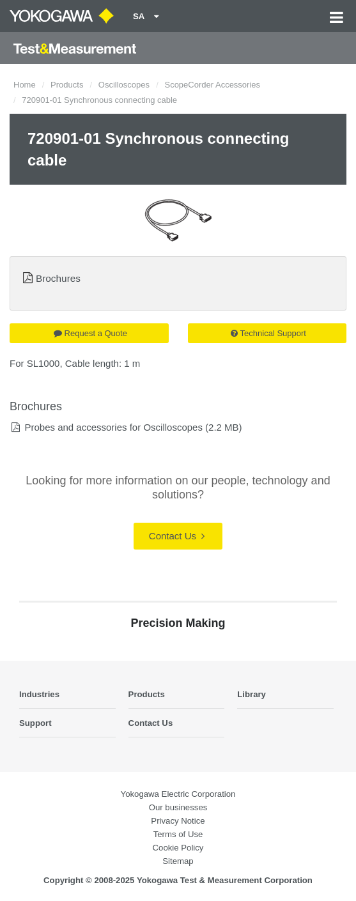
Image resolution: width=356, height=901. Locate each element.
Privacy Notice (178, 821)
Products (66, 84)
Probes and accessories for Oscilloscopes (113, 427)
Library (251, 694)
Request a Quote (90, 333)
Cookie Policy (178, 847)
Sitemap (177, 861)
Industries (39, 694)
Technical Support (268, 333)
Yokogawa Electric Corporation (178, 794)
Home (24, 84)
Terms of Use (178, 834)
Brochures (58, 278)
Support (35, 723)
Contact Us (177, 535)
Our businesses (178, 807)
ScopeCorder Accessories (212, 84)
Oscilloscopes (124, 84)
